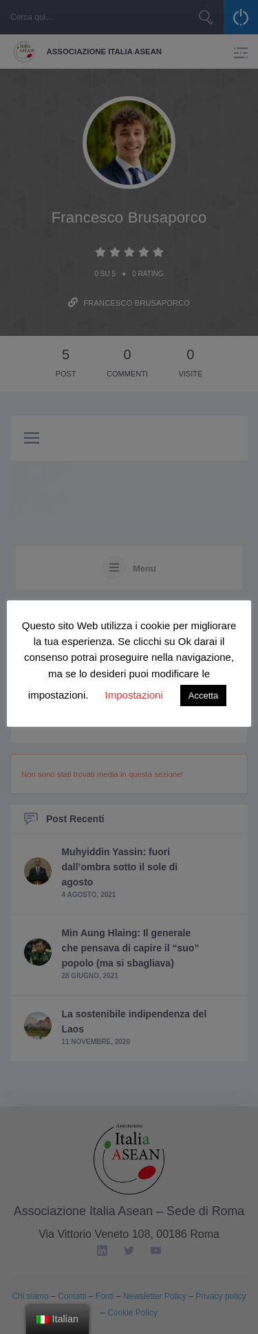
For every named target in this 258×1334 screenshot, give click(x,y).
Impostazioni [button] (134, 695)
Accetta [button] (203, 695)
